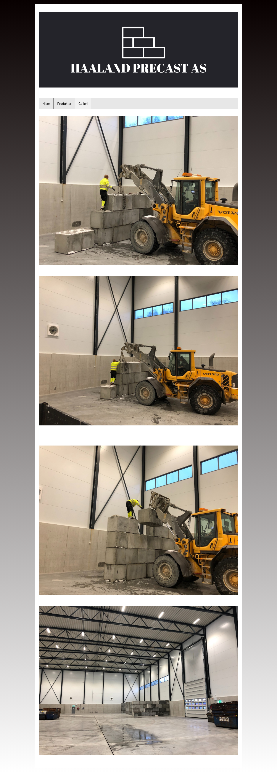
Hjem (46, 104)
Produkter (64, 104)
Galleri (83, 104)
